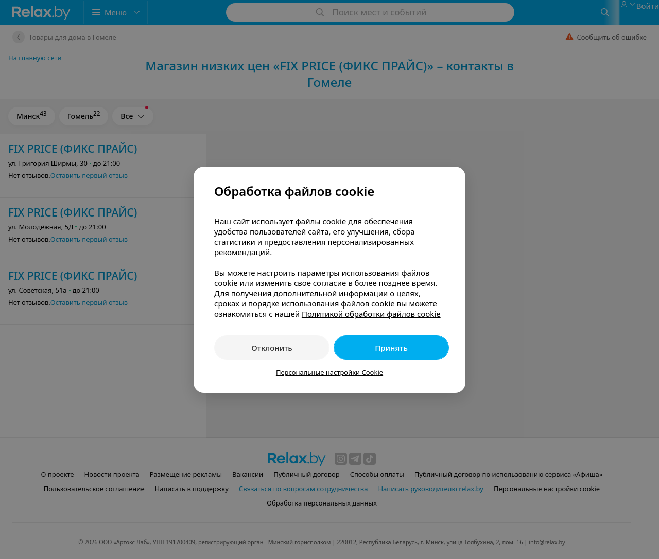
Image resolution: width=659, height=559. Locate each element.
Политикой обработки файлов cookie (371, 314)
